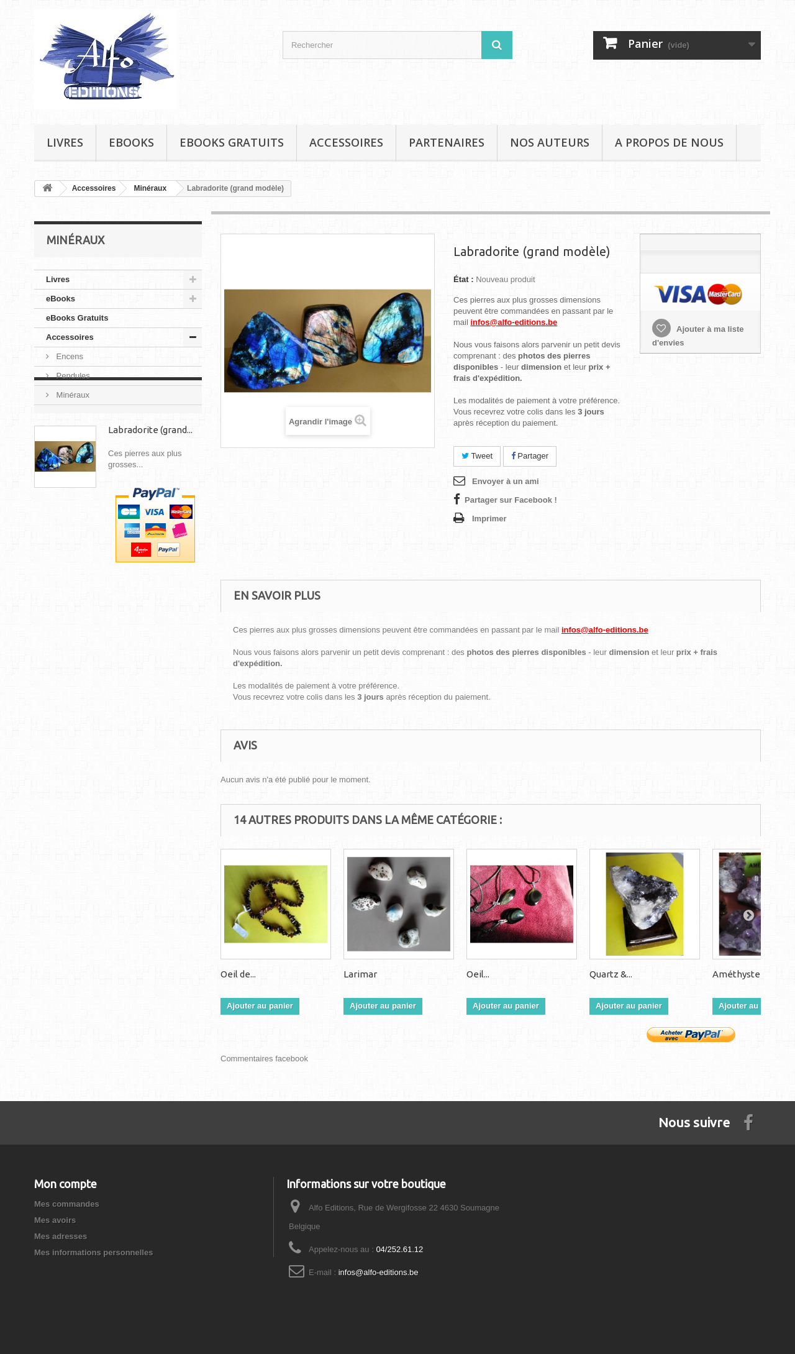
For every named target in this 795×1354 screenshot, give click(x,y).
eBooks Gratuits (231, 142)
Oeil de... (238, 974)
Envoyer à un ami (505, 481)
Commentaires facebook (264, 1058)
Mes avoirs (55, 1220)
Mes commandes (66, 1204)
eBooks (131, 142)
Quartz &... (610, 974)
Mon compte (65, 1184)
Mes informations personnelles (93, 1252)
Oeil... (477, 974)
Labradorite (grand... (150, 476)
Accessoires (346, 142)
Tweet (477, 455)
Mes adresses (60, 1236)
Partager (529, 455)
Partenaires (446, 142)
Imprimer (489, 518)
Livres (65, 142)
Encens (68, 356)
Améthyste (736, 974)
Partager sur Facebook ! (511, 500)
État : (463, 279)
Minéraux (71, 395)
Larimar (360, 974)
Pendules (72, 375)
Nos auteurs (549, 142)
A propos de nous (669, 142)
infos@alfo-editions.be (378, 1272)
